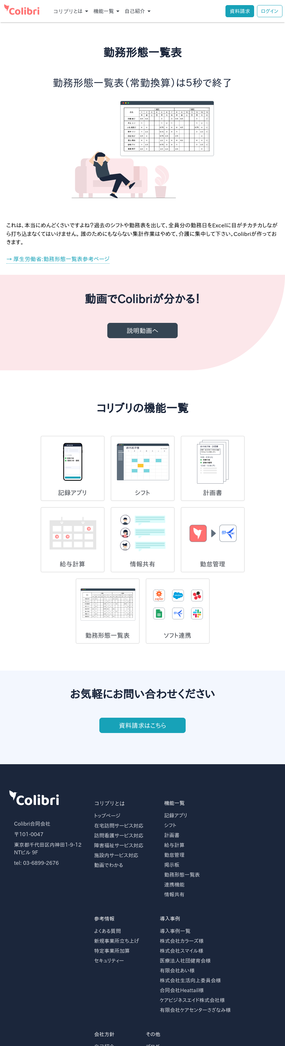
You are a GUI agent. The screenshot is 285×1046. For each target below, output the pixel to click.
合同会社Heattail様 (182, 990)
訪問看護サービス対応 (119, 835)
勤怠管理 (174, 854)
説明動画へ (143, 330)
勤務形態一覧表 (182, 874)
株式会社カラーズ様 (182, 940)
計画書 (172, 835)
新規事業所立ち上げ (116, 940)
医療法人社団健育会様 (185, 960)
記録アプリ (175, 815)
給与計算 (174, 845)
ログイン (269, 11)
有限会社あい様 (177, 970)
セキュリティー (109, 960)
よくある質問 (107, 931)
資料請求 (240, 11)
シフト (170, 825)
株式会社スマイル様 (181, 950)
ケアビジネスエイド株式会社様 (192, 1000)
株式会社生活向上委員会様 (190, 980)
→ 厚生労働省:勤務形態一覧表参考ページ (58, 259)
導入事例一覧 (175, 931)
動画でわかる (108, 865)
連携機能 (174, 884)
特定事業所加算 (112, 950)
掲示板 (172, 864)
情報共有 (174, 894)
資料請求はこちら (142, 729)
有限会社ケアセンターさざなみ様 (195, 1010)
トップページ (107, 815)
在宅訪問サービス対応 (119, 825)
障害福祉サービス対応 (119, 845)
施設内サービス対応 (116, 855)
